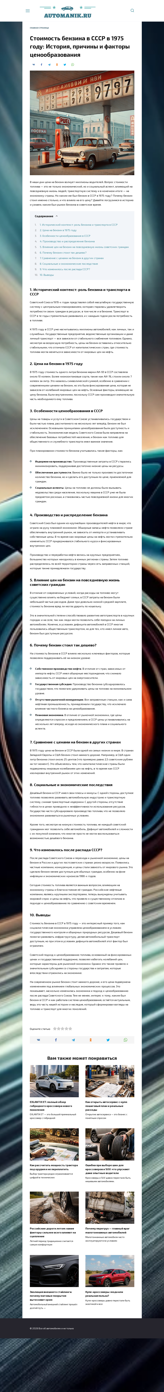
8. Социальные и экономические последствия (69, 263)
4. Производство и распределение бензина (67, 241)
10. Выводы (47, 274)
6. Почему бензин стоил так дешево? (63, 252)
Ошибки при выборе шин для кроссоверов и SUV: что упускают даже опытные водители (107, 1223)
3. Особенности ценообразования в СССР (65, 235)
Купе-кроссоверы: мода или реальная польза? (104, 1347)
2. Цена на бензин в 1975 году (58, 230)
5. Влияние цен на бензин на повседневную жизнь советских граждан (84, 246)
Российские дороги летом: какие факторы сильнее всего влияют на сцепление (53, 1286)
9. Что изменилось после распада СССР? (65, 269)
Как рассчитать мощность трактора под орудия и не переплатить (54, 1221)
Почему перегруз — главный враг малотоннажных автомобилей (107, 1284)
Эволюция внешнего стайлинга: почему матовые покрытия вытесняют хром (51, 1349)
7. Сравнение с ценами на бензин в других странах (72, 258)
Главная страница (39, 28)
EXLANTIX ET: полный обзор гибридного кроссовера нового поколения (51, 1161)
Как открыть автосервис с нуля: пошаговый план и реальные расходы (106, 1161)
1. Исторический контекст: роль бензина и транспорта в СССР (79, 224)
